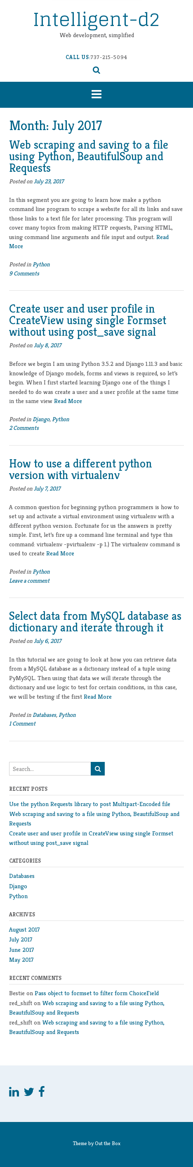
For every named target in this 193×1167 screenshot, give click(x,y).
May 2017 (21, 959)
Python (41, 264)
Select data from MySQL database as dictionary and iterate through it (95, 622)
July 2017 (21, 939)
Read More (68, 401)
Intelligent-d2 (96, 19)
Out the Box (107, 1143)
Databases (44, 715)
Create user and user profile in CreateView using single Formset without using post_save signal (87, 320)
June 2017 (21, 950)
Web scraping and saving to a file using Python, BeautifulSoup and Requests (88, 156)
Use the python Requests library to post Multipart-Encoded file (89, 804)
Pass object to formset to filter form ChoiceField (97, 993)
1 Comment (22, 723)
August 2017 (24, 929)
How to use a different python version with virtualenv (80, 469)
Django (41, 419)
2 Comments (24, 428)
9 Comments (24, 273)
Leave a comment (29, 580)
